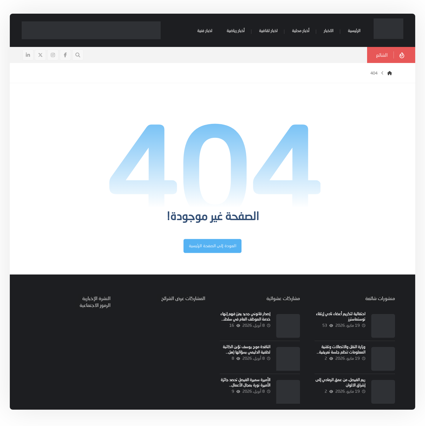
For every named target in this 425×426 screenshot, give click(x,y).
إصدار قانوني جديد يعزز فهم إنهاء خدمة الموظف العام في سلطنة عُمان (245, 320)
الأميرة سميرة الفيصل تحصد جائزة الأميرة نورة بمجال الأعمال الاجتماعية (245, 386)
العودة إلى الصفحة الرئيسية (212, 247)
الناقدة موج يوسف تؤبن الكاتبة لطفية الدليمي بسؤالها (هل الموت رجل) (246, 353)
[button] (66, 56)
